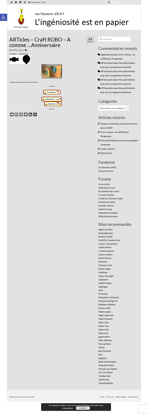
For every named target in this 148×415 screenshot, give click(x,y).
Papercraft (103, 329)
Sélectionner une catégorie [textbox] (112, 108)
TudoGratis (103, 379)
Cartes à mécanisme (107, 243)
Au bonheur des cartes (108, 191)
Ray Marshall (104, 351)
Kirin (100, 290)
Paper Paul (103, 322)
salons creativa (105, 254)
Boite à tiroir (106, 153)
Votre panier (37, 2)
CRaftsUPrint (104, 247)
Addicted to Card (106, 187)
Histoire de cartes (106, 202)
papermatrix (104, 336)
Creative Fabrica (106, 251)
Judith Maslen (105, 283)
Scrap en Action (105, 171)
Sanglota (102, 358)
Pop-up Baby (104, 343)
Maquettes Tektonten (108, 297)
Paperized (103, 333)
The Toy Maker (105, 372)
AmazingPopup (105, 233)
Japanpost (103, 279)
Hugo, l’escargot (106, 276)
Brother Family (105, 236)
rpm (100, 354)
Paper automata (105, 315)
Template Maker (106, 365)
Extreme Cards (105, 265)
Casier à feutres (107, 148)
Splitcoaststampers (107, 361)
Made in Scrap (105, 209)
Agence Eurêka (105, 229)
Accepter (82, 408)
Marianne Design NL (108, 301)
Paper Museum (105, 318)
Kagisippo (103, 286)
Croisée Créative (106, 194)
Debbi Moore (104, 258)
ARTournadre (18, 50)
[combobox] (113, 108)
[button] (3, 17)
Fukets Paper (104, 268)
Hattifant (102, 272)
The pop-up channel (107, 368)
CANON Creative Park (109, 240)
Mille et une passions (108, 216)
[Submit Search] (109, 2)
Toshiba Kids (104, 376)
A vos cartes (104, 184)
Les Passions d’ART (107, 167)
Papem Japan (104, 311)
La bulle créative (106, 205)
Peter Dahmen (105, 340)
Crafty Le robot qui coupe (110, 198)
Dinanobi (102, 261)
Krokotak (103, 293)
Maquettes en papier (108, 212)
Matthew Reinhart (107, 304)
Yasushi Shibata (105, 383)
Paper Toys (103, 326)
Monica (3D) (104, 308)
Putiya (101, 347)
